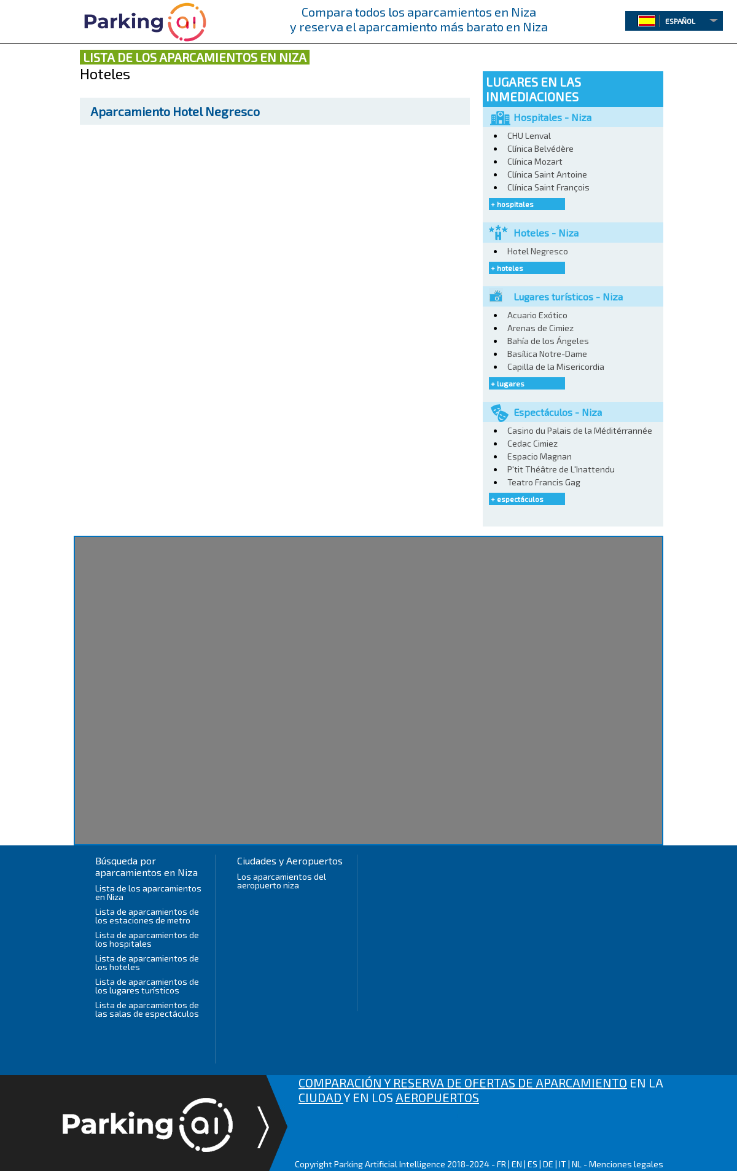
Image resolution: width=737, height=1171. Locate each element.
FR (501, 1164)
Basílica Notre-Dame (547, 353)
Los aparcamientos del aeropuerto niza (281, 880)
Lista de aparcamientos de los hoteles (147, 962)
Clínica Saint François (548, 187)
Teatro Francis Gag (543, 482)
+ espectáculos (517, 499)
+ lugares (507, 383)
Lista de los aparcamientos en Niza (148, 892)
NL (577, 1164)
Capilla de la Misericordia (555, 366)
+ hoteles (507, 268)
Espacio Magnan (539, 456)
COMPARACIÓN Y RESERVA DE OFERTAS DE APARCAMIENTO (462, 1082)
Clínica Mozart (535, 161)
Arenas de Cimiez (540, 328)
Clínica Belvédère (540, 148)
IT (562, 1164)
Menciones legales (626, 1164)
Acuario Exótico (537, 315)
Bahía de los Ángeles (548, 340)
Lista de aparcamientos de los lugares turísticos (147, 985)
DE (548, 1164)
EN (517, 1164)
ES (532, 1164)
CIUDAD (320, 1097)
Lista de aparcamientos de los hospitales (147, 939)
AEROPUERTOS (437, 1097)
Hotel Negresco (175, 111)
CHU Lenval (529, 135)
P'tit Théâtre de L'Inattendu (561, 469)
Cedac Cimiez (532, 443)
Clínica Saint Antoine (547, 174)
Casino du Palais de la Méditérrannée (579, 430)
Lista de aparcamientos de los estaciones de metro (147, 915)
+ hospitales (512, 204)
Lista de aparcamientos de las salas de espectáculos (147, 1009)
